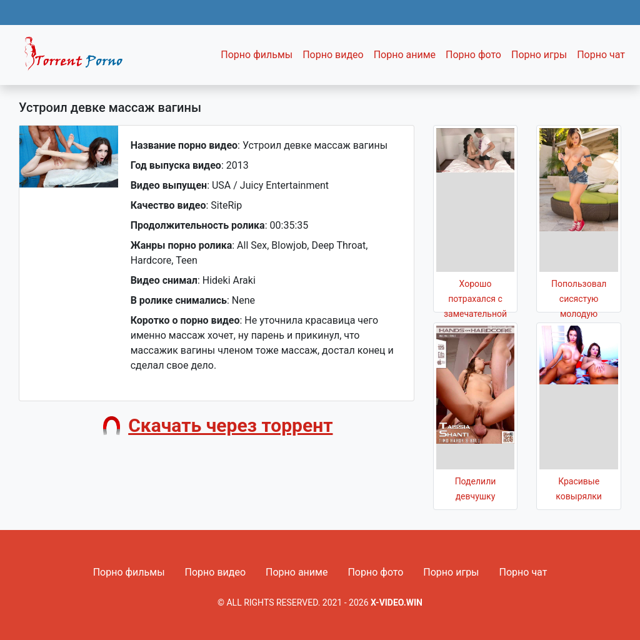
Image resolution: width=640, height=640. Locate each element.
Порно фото (473, 55)
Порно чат (601, 55)
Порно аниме (405, 55)
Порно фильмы (256, 55)
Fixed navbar (78, 58)
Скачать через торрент (230, 425)
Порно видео (333, 55)
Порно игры (539, 55)
